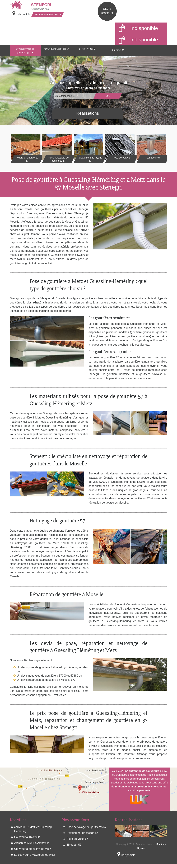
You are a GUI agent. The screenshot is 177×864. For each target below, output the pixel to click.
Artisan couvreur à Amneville (31, 842)
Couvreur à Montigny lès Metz (32, 848)
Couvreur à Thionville (27, 837)
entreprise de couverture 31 (146, 770)
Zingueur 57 (118, 50)
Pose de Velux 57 (87, 48)
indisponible (138, 28)
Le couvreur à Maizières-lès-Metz (34, 854)
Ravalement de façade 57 (56, 48)
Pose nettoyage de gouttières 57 (25, 50)
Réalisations (87, 113)
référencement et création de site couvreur (141, 786)
